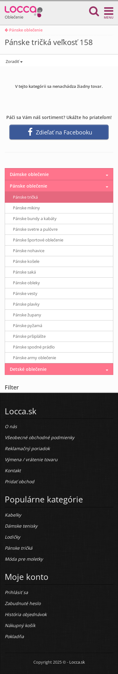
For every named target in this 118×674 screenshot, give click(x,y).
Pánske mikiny (26, 208)
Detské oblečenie (28, 369)
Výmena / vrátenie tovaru (31, 459)
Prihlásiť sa (16, 592)
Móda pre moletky (24, 559)
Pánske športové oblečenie (38, 240)
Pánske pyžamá (27, 325)
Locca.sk (77, 662)
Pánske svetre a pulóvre (35, 229)
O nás (11, 426)
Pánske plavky (26, 304)
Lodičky (12, 537)
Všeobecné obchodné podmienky (39, 437)
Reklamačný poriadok (27, 448)
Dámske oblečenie (29, 174)
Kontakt (13, 470)
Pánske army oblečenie (34, 357)
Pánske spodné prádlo (34, 347)
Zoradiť (14, 61)
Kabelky (13, 515)
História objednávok (26, 614)
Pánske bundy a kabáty (35, 218)
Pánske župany (27, 315)
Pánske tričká (25, 197)
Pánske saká (24, 272)
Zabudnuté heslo (23, 603)
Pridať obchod (19, 481)
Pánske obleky (26, 283)
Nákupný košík (20, 625)
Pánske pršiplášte (29, 336)
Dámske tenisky (21, 526)
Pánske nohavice (28, 250)
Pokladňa (14, 636)
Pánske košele (26, 261)
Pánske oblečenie (23, 30)
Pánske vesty (25, 293)
